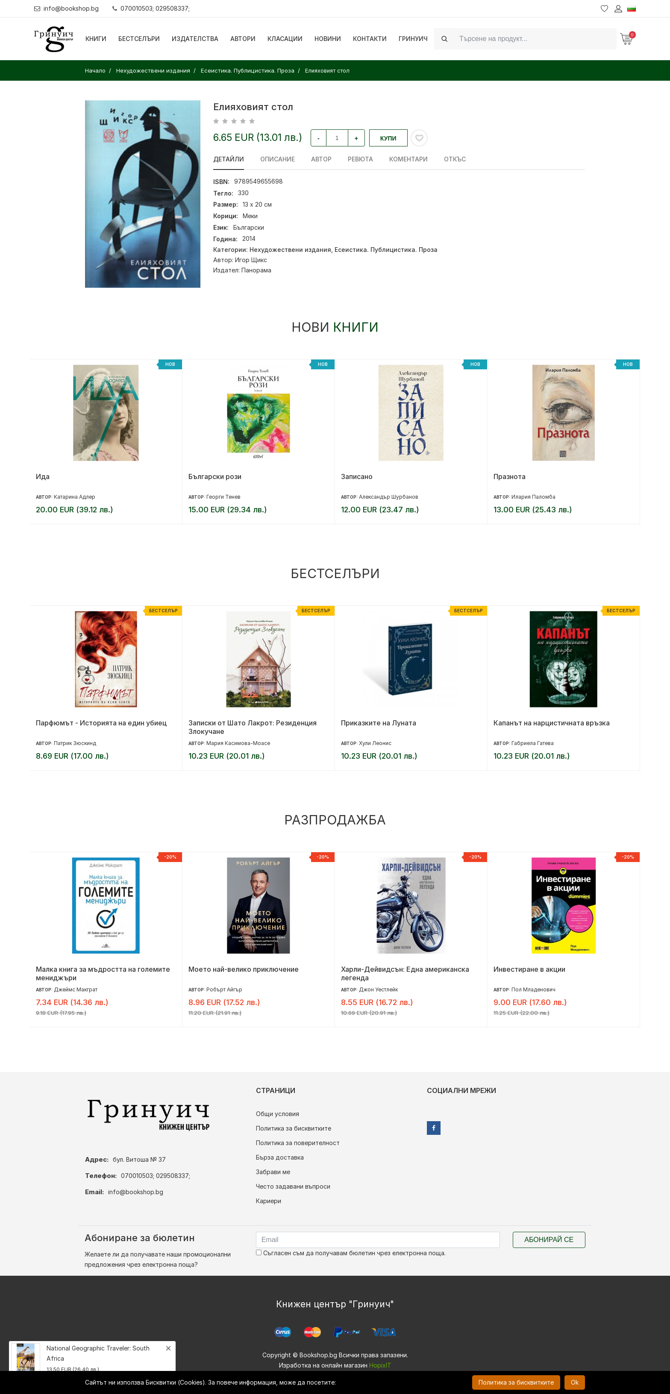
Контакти (370, 38)
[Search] (535, 38)
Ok (575, 1382)
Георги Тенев (223, 497)
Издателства (195, 38)
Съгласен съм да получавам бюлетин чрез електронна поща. (351, 1253)
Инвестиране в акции (529, 969)
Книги (95, 38)
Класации (285, 38)
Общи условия (277, 1113)
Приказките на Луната (378, 723)
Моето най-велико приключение (243, 969)
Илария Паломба (533, 497)
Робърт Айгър (224, 989)
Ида (43, 476)
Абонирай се (548, 1239)
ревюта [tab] (360, 159)
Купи (388, 138)
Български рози (214, 476)
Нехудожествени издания (290, 249)
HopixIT (380, 1365)
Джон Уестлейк (378, 989)
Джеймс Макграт (75, 989)
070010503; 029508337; (151, 8)
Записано (357, 476)
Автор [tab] (321, 159)
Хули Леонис (375, 743)
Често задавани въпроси (293, 1186)
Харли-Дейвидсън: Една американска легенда (405, 973)
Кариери (268, 1200)
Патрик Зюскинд (75, 743)
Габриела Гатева (532, 743)
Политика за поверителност (298, 1142)
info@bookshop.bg (66, 8)
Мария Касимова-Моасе (238, 743)
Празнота (510, 476)
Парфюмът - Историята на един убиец (101, 723)
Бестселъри (139, 38)
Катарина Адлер (74, 497)
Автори (243, 38)
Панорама (256, 270)
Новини (327, 38)
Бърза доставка (280, 1157)
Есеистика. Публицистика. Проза (386, 249)
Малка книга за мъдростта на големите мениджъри (103, 973)
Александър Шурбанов (388, 497)
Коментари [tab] (408, 159)
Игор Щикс (251, 259)
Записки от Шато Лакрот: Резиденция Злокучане (252, 727)
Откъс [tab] (455, 159)
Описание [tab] (277, 159)
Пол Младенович (533, 989)
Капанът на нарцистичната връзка (552, 723)
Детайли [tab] (228, 159)
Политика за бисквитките (293, 1128)
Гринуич (413, 38)
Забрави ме (273, 1171)
